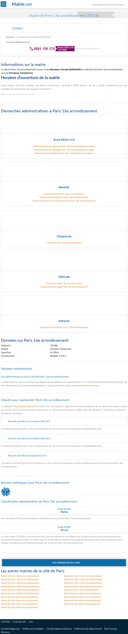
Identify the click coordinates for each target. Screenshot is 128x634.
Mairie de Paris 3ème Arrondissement (19, 596)
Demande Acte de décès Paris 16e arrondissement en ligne (64, 153)
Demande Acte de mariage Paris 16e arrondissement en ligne (64, 149)
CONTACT (5, 621)
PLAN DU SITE (19, 621)
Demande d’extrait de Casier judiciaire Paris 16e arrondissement (64, 200)
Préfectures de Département (88, 628)
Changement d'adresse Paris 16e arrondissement (64, 327)
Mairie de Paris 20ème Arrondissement (20, 593)
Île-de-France (92, 385)
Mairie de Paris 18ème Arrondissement (83, 586)
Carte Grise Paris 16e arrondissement (64, 283)
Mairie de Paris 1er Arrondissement (81, 589)
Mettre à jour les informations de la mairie (18, 94)
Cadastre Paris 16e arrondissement (64, 242)
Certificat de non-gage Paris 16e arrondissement (64, 286)
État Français (110, 628)
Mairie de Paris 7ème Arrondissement (19, 603)
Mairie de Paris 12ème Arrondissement (20, 579)
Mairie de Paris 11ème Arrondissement (83, 575)
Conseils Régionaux (10, 628)
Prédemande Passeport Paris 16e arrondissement (64, 197)
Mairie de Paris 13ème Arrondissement (83, 579)
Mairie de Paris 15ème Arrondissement (83, 582)
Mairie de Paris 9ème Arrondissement (19, 607)
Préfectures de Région (33, 628)
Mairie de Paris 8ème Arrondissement (82, 603)
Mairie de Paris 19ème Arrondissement (20, 589)
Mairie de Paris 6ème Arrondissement (82, 600)
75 (82, 381)
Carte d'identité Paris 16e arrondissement (64, 193)
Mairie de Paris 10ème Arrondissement (20, 575)
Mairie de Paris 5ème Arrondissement (19, 600)
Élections (5, 632)
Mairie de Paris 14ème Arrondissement (20, 582)
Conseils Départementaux (59, 628)
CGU (30, 621)
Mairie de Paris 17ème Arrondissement (20, 586)
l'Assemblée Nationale (25, 406)
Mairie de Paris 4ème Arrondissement (82, 596)
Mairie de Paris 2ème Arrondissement (82, 593)
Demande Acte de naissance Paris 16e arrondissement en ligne (64, 146)
